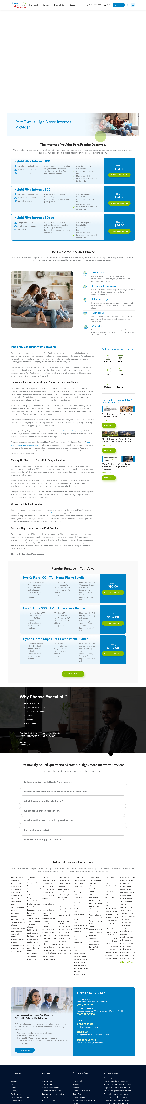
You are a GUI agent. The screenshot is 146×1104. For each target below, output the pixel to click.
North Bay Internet (80, 865)
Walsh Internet (125, 828)
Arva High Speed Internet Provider (116, 1003)
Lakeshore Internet (64, 827)
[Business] (107, 16)
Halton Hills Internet (49, 853)
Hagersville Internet (49, 844)
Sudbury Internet (111, 861)
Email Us (82, 940)
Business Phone (47, 993)
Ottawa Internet (94, 786)
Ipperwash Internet (65, 792)
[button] (133, 5)
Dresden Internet (33, 848)
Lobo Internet (63, 850)
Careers (75, 1012)
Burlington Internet (34, 792)
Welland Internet (126, 849)
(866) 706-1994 (86, 922)
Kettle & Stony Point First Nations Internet (65, 806)
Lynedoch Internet (64, 859)
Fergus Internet (47, 795)
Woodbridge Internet (127, 861)
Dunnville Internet (33, 854)
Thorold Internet (126, 795)
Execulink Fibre (60, 5)
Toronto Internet (126, 804)
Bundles (14, 986)
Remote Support (79, 1006)
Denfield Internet (33, 842)
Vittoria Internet (125, 819)
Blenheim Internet (17, 828)
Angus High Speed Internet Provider (117, 996)
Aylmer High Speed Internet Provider (117, 1009)
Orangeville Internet (81, 877)
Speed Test (77, 1003)
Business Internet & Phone (51, 999)
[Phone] (79, 16)
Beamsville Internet (18, 816)
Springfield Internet (111, 823)
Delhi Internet (32, 839)
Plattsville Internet (95, 827)
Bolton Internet (16, 840)
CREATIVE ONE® (59, 1042)
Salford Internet (110, 794)
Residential (34, 5)
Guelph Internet (48, 841)
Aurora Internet (16, 804)
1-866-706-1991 (95, 5)
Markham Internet (64, 862)
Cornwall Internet (33, 827)
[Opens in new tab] (107, 1039)
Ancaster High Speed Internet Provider (118, 993)
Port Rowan (93, 844)
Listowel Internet (64, 847)
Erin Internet (31, 868)
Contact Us (77, 986)
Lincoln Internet (63, 841)
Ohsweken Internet (80, 874)
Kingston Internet (64, 815)
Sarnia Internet (110, 798)
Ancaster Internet (17, 792)
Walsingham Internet (127, 831)
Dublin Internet (32, 851)
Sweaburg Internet (111, 864)
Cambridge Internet (34, 798)
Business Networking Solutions (53, 1003)
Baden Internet (16, 810)
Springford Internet (111, 826)
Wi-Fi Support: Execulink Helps (84, 1009)
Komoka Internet (64, 824)
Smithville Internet (111, 820)
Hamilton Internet (48, 856)
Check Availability (119, 84)
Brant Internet (16, 851)
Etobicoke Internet (48, 789)
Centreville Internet (34, 810)
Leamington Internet (65, 838)
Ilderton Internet (48, 865)
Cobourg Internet (33, 816)
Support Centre (86, 948)
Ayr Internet (15, 807)
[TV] (66, 16)
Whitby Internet (125, 855)
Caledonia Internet (33, 794)
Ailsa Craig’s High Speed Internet (115, 986)
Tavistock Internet (111, 867)
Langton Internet (64, 835)
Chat (108, 5)
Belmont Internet (17, 822)
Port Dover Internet (95, 838)
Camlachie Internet (33, 800)
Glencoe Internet (48, 816)
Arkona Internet (16, 798)
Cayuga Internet (32, 807)
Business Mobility (48, 1009)
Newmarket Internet (81, 837)
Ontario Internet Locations (20, 1006)
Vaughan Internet (126, 813)
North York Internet (80, 868)
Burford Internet (17, 860)
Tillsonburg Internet (127, 801)
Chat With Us (85, 932)
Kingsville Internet (64, 818)
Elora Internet (32, 865)
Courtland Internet (33, 830)
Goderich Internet (48, 819)
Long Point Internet (65, 856)
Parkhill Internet (94, 803)
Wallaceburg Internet (127, 825)
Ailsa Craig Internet (18, 786)
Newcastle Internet (80, 834)
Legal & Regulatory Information (55, 1035)
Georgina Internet (48, 813)
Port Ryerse (93, 847)
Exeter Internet (47, 792)
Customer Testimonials (81, 999)
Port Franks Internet (96, 841)
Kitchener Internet (64, 821)
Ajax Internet (15, 789)
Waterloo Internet (126, 846)
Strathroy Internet (111, 847)
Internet (14, 990)
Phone (13, 996)
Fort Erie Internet (48, 804)
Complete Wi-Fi (16, 1009)
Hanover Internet (48, 859)
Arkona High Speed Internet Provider (117, 999)
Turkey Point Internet (127, 807)
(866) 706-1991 (86, 913)
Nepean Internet (79, 815)
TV (12, 993)
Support (74, 5)
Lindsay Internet (64, 844)
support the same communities (41, 421)
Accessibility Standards (81, 1015)
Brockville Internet (17, 857)
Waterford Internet (126, 843)
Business (47, 5)
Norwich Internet (80, 862)
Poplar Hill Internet (95, 830)
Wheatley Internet (126, 852)
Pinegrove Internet (95, 824)
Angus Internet (16, 795)
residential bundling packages (71, 339)
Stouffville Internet (111, 844)
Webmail (76, 993)
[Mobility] (93, 16)
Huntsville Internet (49, 862)
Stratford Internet (111, 829)
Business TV (46, 1006)
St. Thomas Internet (112, 855)
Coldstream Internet (34, 819)
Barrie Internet (16, 813)
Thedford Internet (126, 789)
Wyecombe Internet (127, 867)
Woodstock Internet (127, 864)
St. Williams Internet (112, 858)
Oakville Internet (79, 871)
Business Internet (48, 986)
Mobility (14, 999)
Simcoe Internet (110, 817)
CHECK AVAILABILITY (24, 959)
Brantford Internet (17, 854)
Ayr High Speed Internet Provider (116, 1012)
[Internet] (52, 16)
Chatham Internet (33, 813)
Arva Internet (15, 801)
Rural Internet (16, 1003)
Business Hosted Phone (50, 996)
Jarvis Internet (63, 795)
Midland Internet (80, 789)
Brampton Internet (17, 848)
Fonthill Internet (48, 798)
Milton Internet (79, 792)
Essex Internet (47, 786)
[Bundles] (38, 16)
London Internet (63, 853)
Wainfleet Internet (126, 822)
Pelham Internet (94, 809)
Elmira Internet (32, 862)
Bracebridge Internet (18, 837)
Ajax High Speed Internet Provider (116, 990)
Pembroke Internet (95, 812)
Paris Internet (94, 806)
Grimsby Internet (48, 838)
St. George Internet (111, 838)
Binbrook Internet (17, 825)
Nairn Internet (79, 811)
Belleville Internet (17, 819)
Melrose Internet (79, 786)
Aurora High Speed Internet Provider (117, 1006)
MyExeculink (118, 5)
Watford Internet (126, 840)
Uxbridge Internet (126, 810)
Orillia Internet (79, 880)
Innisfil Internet (63, 789)
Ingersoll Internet (48, 868)
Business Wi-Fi (47, 990)
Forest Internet (47, 801)
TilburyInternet (125, 798)
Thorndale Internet (126, 792)
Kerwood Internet (64, 811)
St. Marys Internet (111, 841)
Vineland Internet (126, 816)
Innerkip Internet (64, 786)
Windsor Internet (126, 858)
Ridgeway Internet (111, 792)
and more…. (126, 870)
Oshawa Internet (79, 883)
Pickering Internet (95, 821)
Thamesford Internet (127, 786)
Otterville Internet (95, 789)
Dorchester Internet (34, 845)
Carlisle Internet (32, 804)
